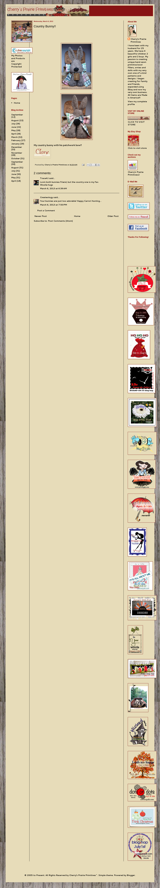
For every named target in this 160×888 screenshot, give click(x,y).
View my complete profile (137, 103)
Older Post (113, 216)
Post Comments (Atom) (60, 221)
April (13, 133)
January (15, 143)
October (15, 158)
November (16, 152)
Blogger (131, 875)
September (17, 114)
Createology (46, 197)
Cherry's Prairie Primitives (56, 164)
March (14, 137)
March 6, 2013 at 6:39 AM (53, 188)
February (15, 140)
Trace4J (44, 178)
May (13, 130)
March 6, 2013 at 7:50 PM (53, 204)
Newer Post (40, 216)
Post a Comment (46, 210)
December (16, 147)
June (13, 127)
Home (77, 216)
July (13, 123)
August (15, 120)
